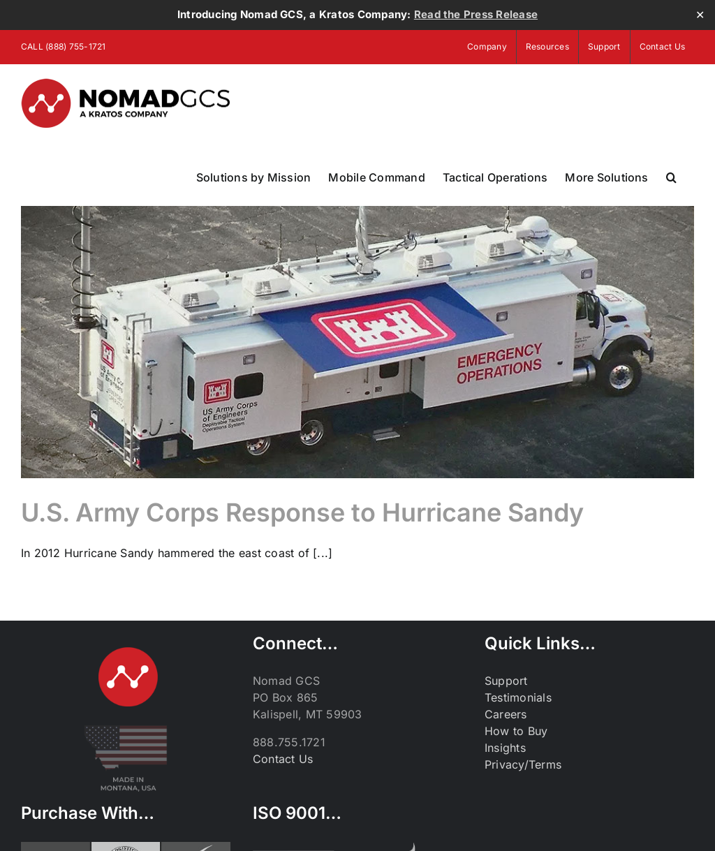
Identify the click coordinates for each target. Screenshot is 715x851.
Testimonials (518, 698)
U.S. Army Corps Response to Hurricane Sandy (302, 513)
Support (506, 681)
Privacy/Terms (523, 765)
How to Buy (516, 732)
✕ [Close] (700, 15)
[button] (671, 177)
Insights (505, 748)
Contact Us (283, 760)
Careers (506, 715)
